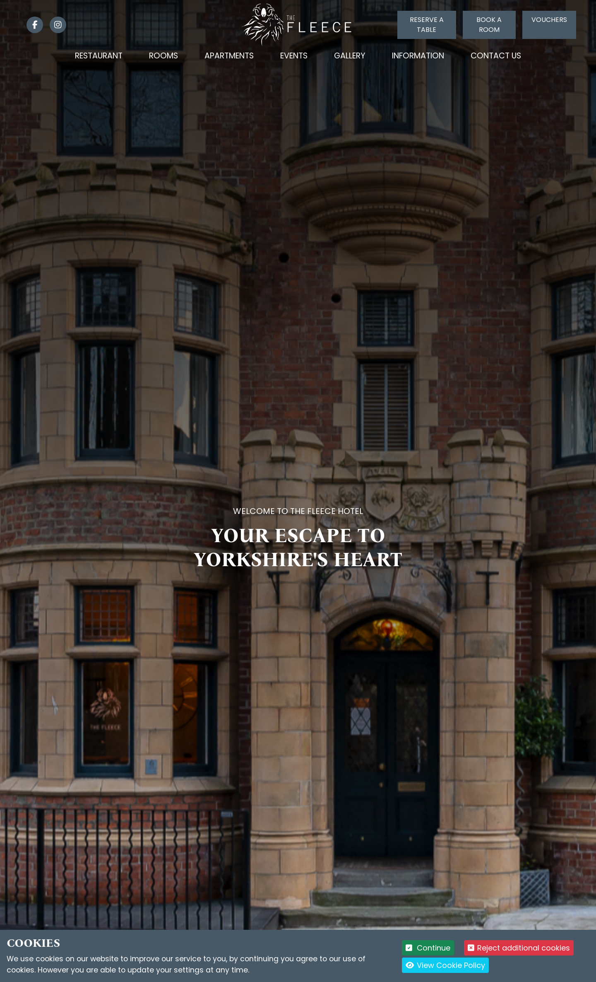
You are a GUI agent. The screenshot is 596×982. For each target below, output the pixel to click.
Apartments (229, 55)
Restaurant (99, 55)
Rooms (163, 55)
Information (418, 55)
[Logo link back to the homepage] (298, 24)
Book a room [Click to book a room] (489, 24)
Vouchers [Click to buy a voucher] (549, 19)
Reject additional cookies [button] (519, 948)
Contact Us (496, 55)
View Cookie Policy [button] (445, 965)
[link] (31, 25)
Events (294, 55)
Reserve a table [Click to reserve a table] (427, 24)
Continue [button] (428, 948)
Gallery (349, 55)
